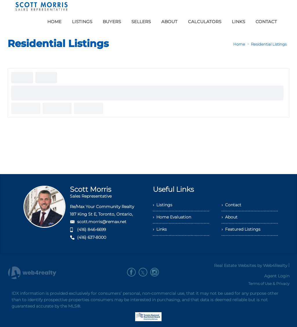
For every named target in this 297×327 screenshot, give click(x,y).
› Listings (162, 204)
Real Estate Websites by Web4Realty (250, 265)
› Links (160, 229)
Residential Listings (269, 44)
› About (230, 217)
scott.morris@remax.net (101, 221)
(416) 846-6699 (91, 229)
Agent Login (276, 276)
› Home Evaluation (172, 217)
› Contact (231, 204)
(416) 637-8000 (91, 237)
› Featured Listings (241, 229)
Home (239, 44)
